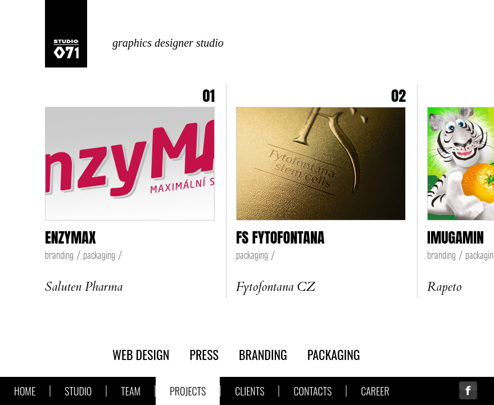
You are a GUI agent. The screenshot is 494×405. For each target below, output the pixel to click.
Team (131, 391)
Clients (249, 391)
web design (140, 354)
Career (375, 391)
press (204, 354)
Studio (78, 391)
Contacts (312, 391)
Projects (188, 391)
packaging (99, 255)
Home (24, 391)
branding (59, 255)
